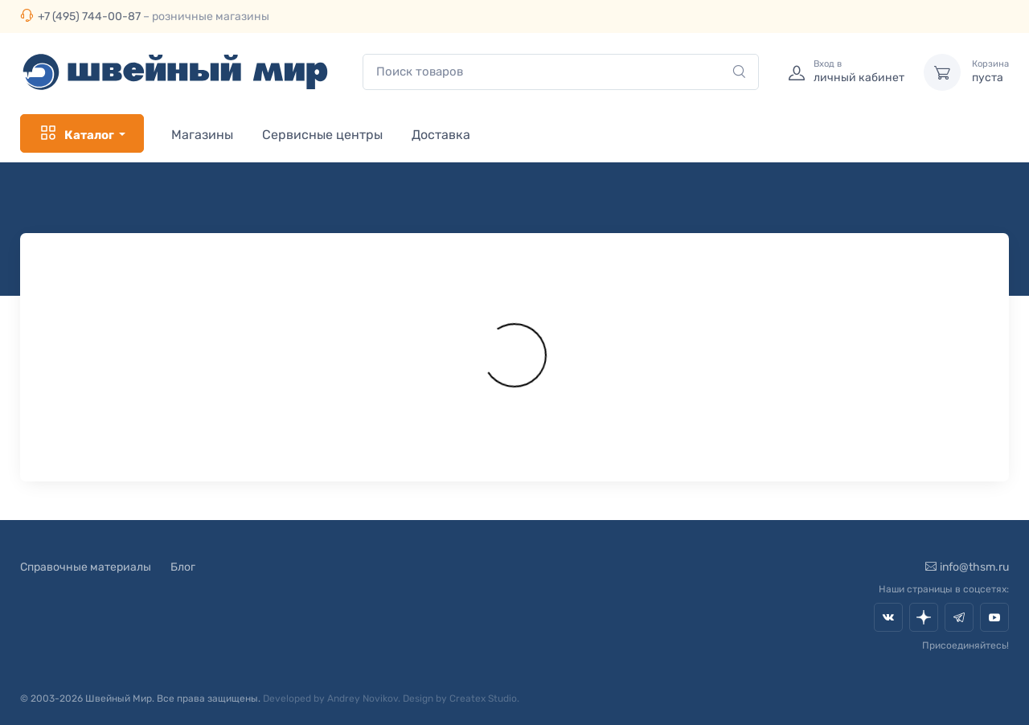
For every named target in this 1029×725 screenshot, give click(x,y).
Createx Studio (483, 698)
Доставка (441, 134)
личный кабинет (859, 71)
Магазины (202, 134)
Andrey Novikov (362, 698)
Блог (182, 567)
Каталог (76, 133)
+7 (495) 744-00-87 (89, 16)
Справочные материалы (85, 567)
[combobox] (561, 72)
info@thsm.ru (967, 567)
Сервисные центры (322, 134)
